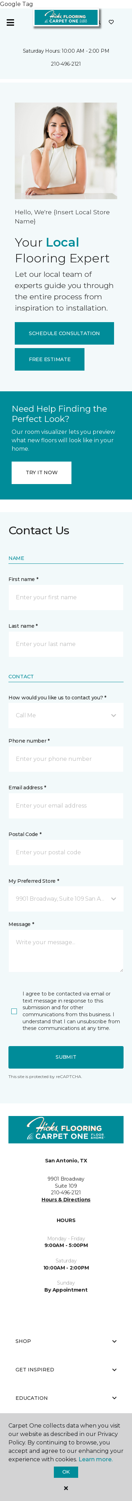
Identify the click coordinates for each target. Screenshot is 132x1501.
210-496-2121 (66, 64)
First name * (23, 579)
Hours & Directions (66, 1199)
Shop (66, 1341)
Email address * (27, 787)
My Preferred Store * (33, 881)
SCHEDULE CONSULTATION (64, 333)
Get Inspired (66, 1369)
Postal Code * (24, 834)
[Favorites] (111, 22)
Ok (66, 1472)
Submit (66, 1057)
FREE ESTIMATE (49, 359)
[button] (66, 715)
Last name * (23, 626)
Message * (21, 924)
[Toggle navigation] (10, 22)
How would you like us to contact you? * (57, 697)
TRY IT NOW (41, 472)
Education (66, 1398)
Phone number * (29, 740)
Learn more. (95, 1459)
